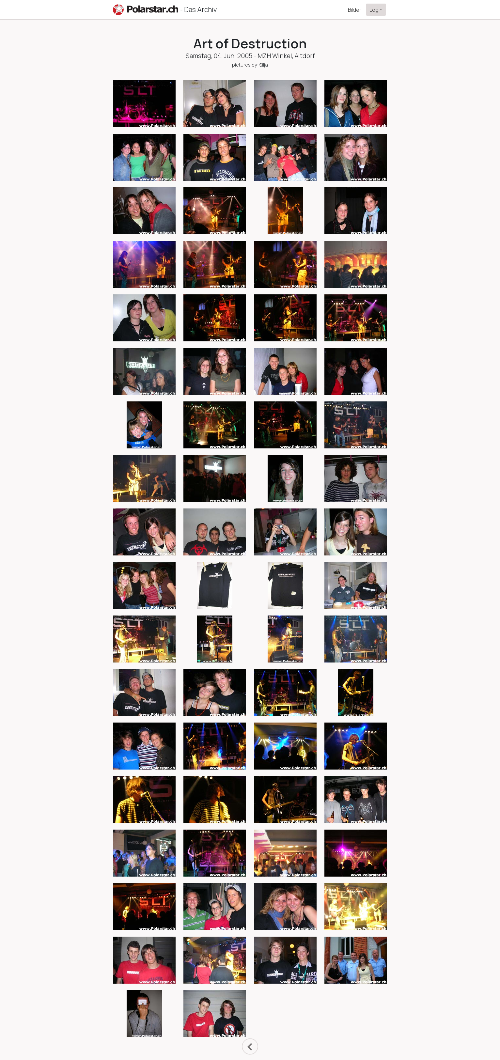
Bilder (354, 9)
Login (376, 9)
